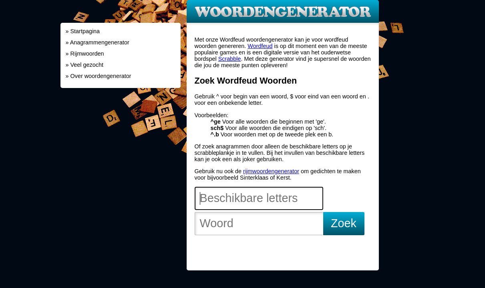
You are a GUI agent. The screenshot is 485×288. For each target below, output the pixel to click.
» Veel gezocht (84, 65)
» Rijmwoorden (85, 53)
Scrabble (229, 59)
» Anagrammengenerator (97, 42)
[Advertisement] (120, 142)
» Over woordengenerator (98, 76)
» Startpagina (83, 31)
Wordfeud (260, 46)
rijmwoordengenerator (271, 171)
